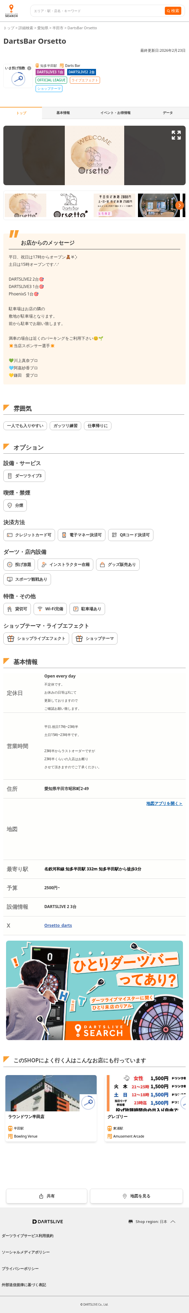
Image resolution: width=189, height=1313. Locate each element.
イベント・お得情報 (115, 112)
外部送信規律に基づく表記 (24, 1284)
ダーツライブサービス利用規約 (27, 1235)
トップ (9, 27)
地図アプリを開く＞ (164, 803)
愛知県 (42, 27)
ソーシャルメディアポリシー (26, 1252)
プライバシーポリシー (20, 1268)
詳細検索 (26, 27)
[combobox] (99, 11)
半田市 (57, 27)
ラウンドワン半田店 (26, 1116)
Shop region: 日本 (151, 1221)
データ (168, 112)
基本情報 (63, 112)
